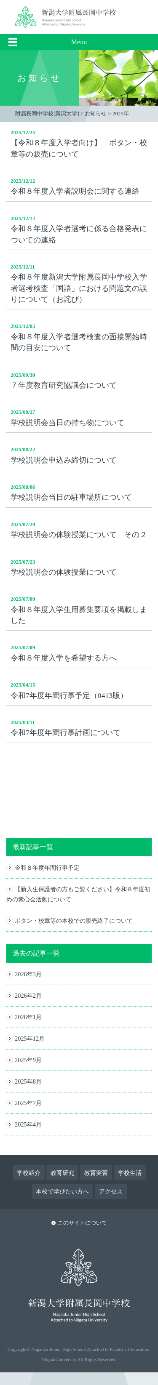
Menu (79, 41)
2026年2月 (28, 995)
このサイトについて (82, 1223)
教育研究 (62, 1172)
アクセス (111, 1191)
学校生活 (130, 1172)
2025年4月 (28, 1124)
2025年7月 (28, 1103)
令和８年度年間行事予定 (47, 867)
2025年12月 (30, 1038)
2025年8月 (28, 1081)
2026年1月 (28, 1017)
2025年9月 (28, 1060)
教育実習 (96, 1172)
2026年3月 (28, 974)
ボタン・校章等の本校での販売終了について (74, 920)
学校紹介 (28, 1172)
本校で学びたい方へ (62, 1191)
